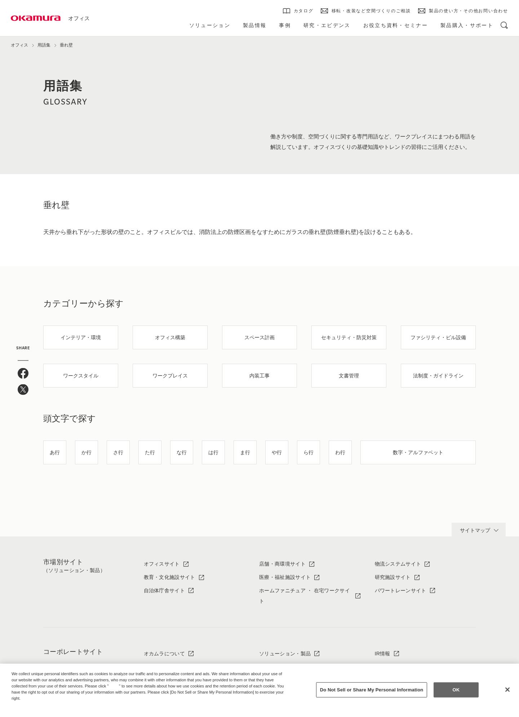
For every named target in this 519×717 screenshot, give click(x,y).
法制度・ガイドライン (438, 376)
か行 (86, 452)
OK (456, 689)
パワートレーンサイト (400, 590)
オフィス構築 (170, 337)
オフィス (79, 18)
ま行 (245, 452)
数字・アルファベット (418, 452)
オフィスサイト (162, 564)
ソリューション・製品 (285, 653)
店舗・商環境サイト (282, 564)
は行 (213, 452)
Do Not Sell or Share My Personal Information (371, 689)
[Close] (507, 690)
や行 (277, 452)
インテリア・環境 (81, 337)
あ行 (55, 452)
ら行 (308, 452)
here (114, 686)
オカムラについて (164, 653)
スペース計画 (259, 337)
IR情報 (382, 653)
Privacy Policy (27, 704)
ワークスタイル (80, 376)
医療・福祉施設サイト (285, 577)
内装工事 (259, 376)
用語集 (43, 45)
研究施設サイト (393, 577)
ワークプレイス (170, 376)
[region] (259, 690)
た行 (150, 452)
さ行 (118, 452)
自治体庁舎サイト (164, 590)
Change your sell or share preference (49, 710)
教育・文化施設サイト (169, 577)
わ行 (340, 452)
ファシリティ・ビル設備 (438, 337)
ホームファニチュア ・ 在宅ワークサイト (304, 596)
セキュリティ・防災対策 (349, 337)
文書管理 (349, 376)
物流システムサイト (398, 564)
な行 (182, 452)
